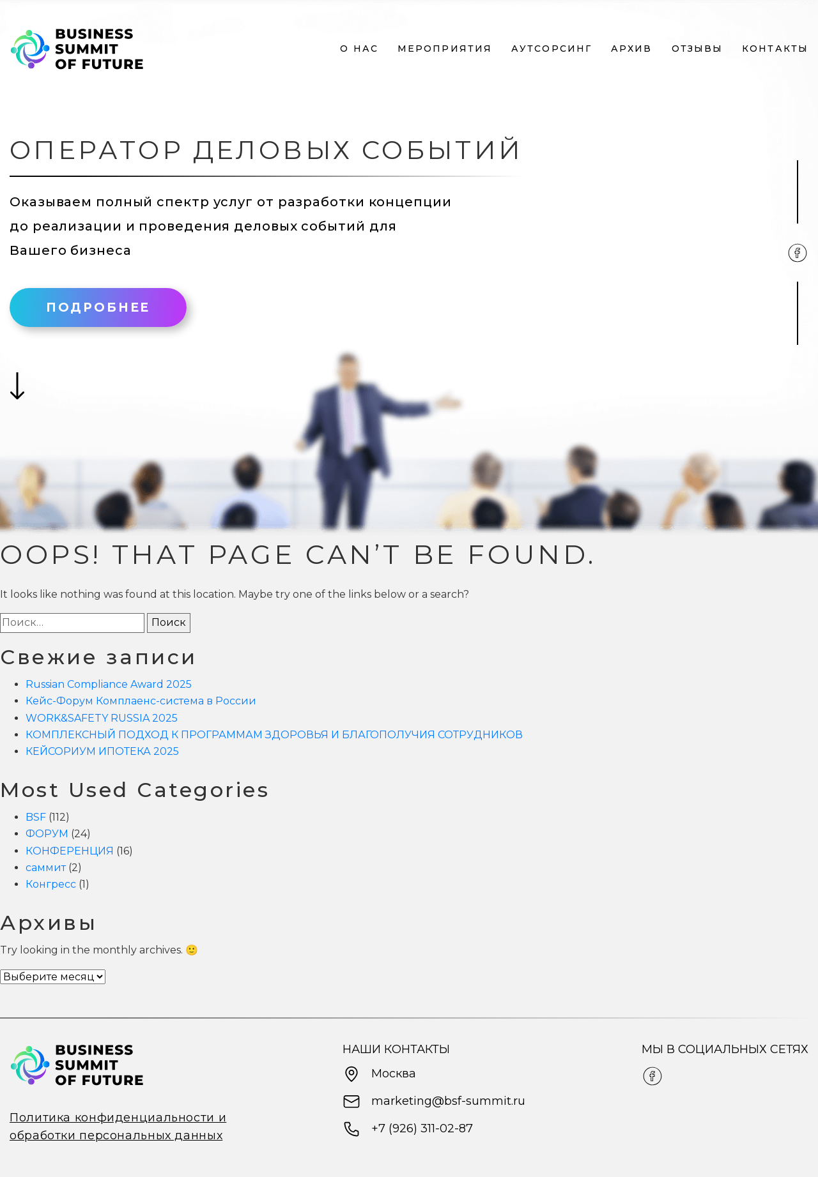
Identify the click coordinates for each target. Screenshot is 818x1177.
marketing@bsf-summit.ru (434, 1102)
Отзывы (697, 48)
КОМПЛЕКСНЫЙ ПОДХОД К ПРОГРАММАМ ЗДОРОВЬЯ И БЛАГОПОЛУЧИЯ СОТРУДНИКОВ (274, 735)
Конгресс (51, 884)
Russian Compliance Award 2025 (109, 684)
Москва (379, 1074)
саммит (46, 868)
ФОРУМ (47, 834)
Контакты (775, 48)
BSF (36, 817)
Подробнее (98, 307)
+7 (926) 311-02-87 (408, 1129)
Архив (631, 48)
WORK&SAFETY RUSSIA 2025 (102, 718)
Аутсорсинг (551, 48)
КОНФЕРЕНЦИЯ (70, 851)
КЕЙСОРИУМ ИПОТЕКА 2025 (116, 751)
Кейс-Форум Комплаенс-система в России (141, 701)
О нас (359, 48)
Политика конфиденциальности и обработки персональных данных (118, 1127)
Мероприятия (444, 48)
